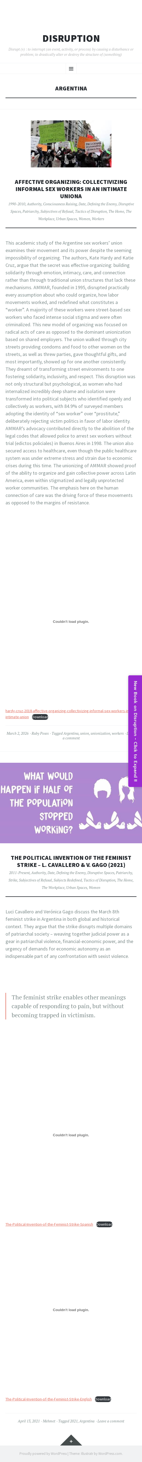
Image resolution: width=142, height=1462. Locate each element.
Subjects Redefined (68, 880)
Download (40, 716)
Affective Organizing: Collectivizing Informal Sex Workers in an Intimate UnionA (71, 189)
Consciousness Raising (60, 203)
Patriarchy (31, 211)
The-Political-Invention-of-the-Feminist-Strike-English (48, 1399)
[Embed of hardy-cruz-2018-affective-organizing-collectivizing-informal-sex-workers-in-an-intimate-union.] (71, 621)
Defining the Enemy (102, 203)
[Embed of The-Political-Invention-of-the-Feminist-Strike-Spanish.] (71, 1134)
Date (82, 203)
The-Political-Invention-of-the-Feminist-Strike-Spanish (49, 1224)
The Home (116, 211)
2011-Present (19, 872)
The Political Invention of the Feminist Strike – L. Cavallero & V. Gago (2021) (71, 861)
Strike (13, 880)
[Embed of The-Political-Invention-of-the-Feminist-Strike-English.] (71, 1309)
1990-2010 (16, 203)
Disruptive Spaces (100, 872)
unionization (100, 733)
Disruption (71, 38)
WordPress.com (110, 1453)
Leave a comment (111, 1421)
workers (118, 733)
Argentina (71, 733)
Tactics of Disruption (91, 211)
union (84, 733)
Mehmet (49, 1421)
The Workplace (53, 887)
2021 (74, 1421)
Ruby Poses (40, 733)
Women (84, 218)
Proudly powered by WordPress (43, 1453)
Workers (98, 218)
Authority (34, 203)
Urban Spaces (66, 218)
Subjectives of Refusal (56, 211)
